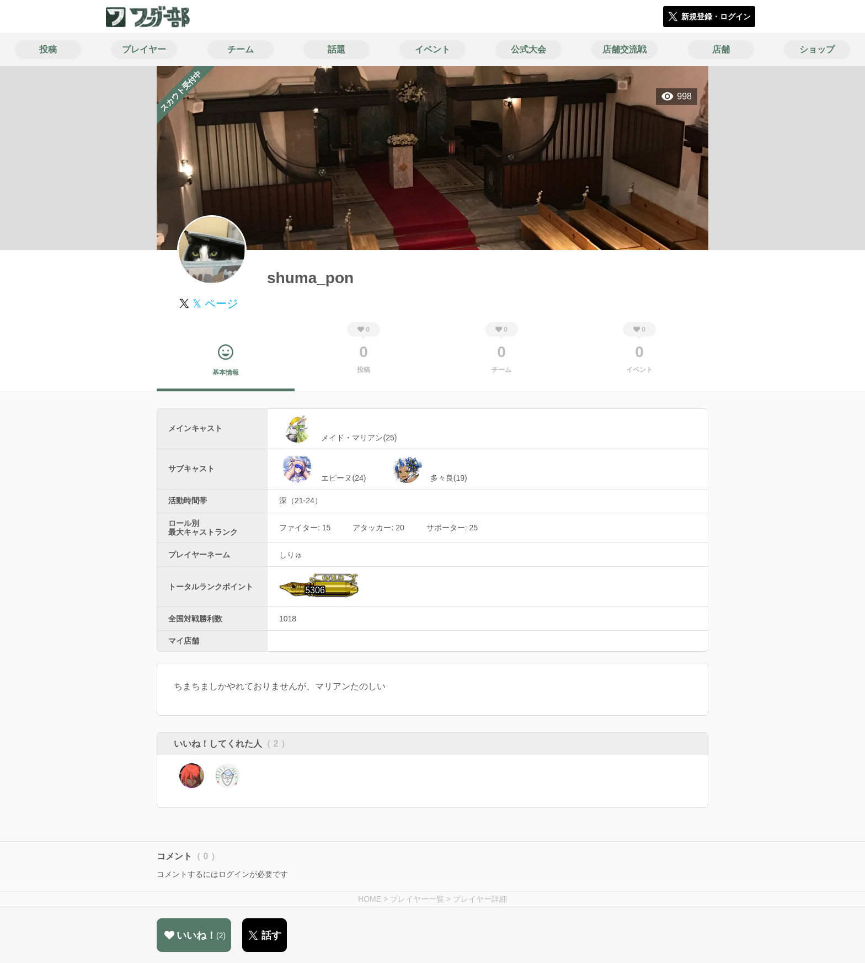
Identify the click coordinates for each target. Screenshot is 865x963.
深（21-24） (300, 500)
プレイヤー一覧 (417, 899)
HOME (369, 899)
